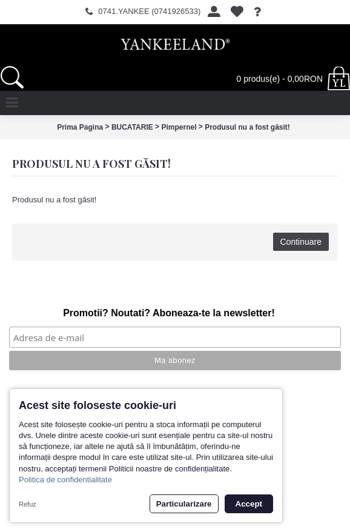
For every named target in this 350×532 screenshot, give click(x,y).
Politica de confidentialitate (65, 479)
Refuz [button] (27, 504)
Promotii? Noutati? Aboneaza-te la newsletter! (169, 313)
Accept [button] (249, 503)
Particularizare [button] (184, 503)
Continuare (301, 242)
